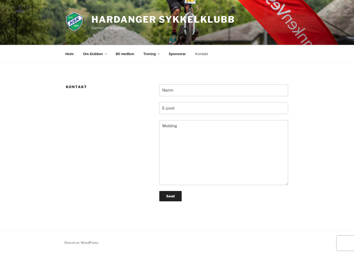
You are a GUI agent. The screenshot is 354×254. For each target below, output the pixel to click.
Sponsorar (177, 54)
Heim (69, 54)
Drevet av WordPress (81, 242)
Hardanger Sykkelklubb (163, 19)
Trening (152, 54)
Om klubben (95, 54)
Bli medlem (125, 54)
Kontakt (201, 54)
